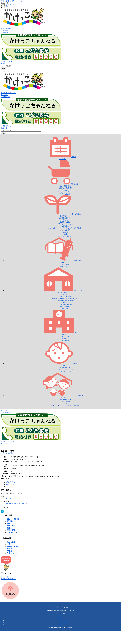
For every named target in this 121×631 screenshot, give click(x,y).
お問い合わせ (60, 617)
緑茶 (12, 5)
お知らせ (9, 486)
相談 (8, 528)
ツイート (4, 509)
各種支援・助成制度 (65, 188)
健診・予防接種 (65, 266)
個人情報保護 (63, 620)
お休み (9, 535)
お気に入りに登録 (7, 453)
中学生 (9, 551)
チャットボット (6, 577)
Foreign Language (19, 1)
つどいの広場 (65, 220)
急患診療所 (4, 30)
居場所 (9, 549)
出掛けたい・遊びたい (65, 236)
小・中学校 (65, 337)
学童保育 (65, 339)
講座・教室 (65, 264)
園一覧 (65, 294)
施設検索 (4, 63)
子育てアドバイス (65, 371)
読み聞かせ (11, 521)
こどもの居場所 (65, 230)
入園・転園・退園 (65, 296)
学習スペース (12, 553)
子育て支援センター (65, 218)
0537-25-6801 (10, 498)
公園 (65, 234)
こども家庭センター (65, 367)
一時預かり (65, 302)
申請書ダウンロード (7, 61)
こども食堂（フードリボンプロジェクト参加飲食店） (65, 228)
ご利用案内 (9, 1)
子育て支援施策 (65, 194)
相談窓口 (65, 365)
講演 (8, 523)
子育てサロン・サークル (65, 224)
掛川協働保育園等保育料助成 (65, 300)
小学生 (9, 544)
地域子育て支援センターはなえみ (16, 504)
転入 (65, 190)
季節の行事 (11, 530)
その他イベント (11, 484)
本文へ (3, 1)
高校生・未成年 (13, 546)
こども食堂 (65, 226)
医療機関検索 (5, 32)
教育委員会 (65, 341)
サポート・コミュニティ (65, 369)
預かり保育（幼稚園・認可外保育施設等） (65, 298)
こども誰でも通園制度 (65, 304)
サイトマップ (63, 624)
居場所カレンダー (65, 399)
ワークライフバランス (65, 192)
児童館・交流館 (65, 222)
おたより (65, 232)
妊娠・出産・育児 (65, 186)
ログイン (13, 28)
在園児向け (65, 308)
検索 (3, 68)
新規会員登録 (5, 28)
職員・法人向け (65, 306)
